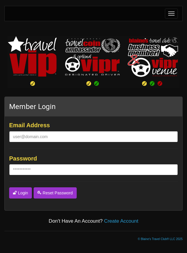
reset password (55, 193)
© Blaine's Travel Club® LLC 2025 (160, 239)
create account (121, 221)
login (20, 193)
